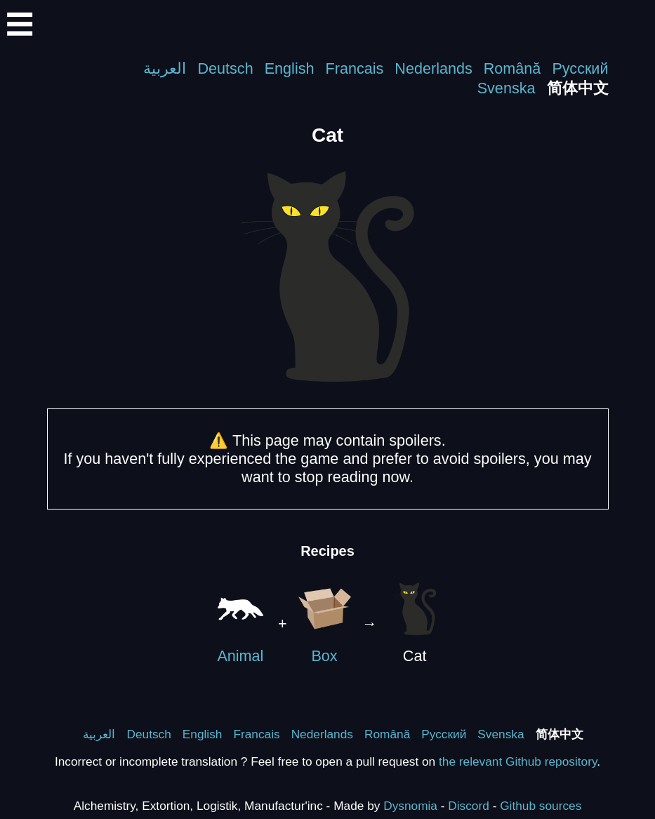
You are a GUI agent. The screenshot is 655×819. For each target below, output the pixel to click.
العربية (164, 68)
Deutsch (225, 68)
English (290, 68)
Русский (580, 68)
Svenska (506, 88)
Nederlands (433, 68)
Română (512, 68)
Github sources (540, 806)
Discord (468, 806)
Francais (355, 68)
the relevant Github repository (518, 761)
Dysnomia (410, 806)
